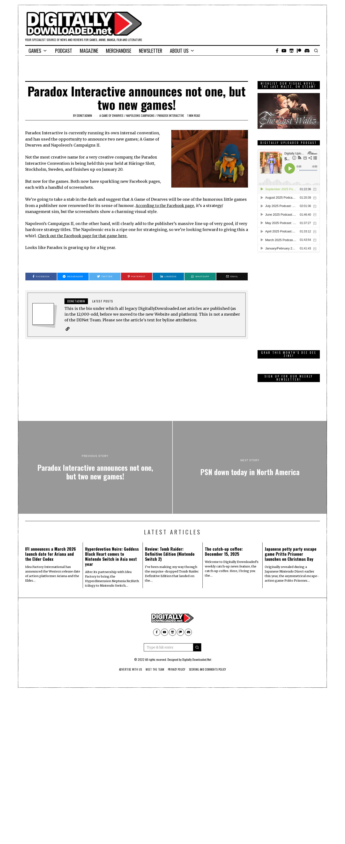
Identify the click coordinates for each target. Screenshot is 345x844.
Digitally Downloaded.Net (196, 660)
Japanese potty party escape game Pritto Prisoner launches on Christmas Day (290, 554)
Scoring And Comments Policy (210, 670)
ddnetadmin (84, 115)
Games (35, 50)
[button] (197, 647)
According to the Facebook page (166, 205)
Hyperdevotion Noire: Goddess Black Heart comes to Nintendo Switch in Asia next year (112, 556)
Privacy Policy (177, 670)
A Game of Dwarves (111, 115)
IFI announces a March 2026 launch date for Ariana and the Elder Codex (50, 554)
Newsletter (150, 50)
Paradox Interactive (170, 115)
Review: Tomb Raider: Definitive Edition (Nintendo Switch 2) (170, 554)
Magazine (89, 50)
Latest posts (102, 301)
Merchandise (118, 50)
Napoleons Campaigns (140, 115)
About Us (179, 50)
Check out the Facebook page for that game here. (85, 235)
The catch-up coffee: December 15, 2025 (224, 551)
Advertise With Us (126, 670)
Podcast (63, 50)
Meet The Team (153, 670)
